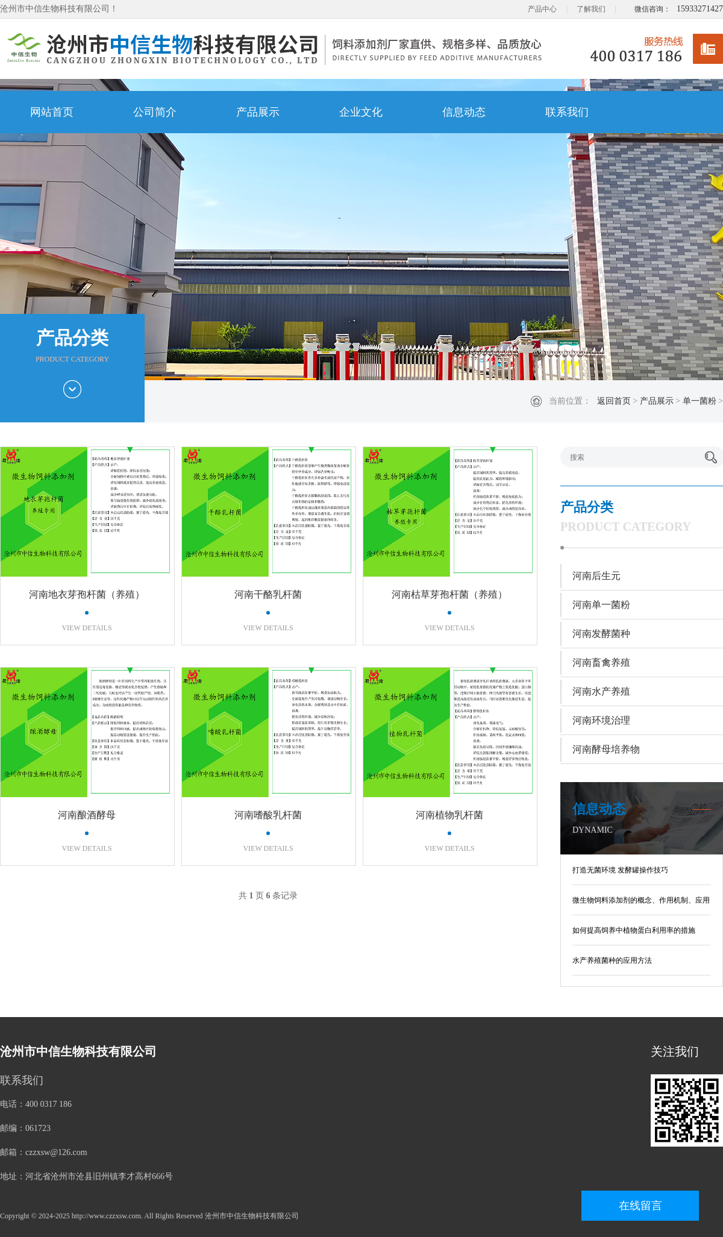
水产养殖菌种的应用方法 (612, 960)
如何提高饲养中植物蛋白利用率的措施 (633, 930)
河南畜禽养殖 (601, 662)
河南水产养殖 (601, 691)
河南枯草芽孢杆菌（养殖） (449, 594)
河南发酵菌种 (601, 633)
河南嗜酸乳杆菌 (268, 815)
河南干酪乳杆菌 (268, 594)
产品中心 (542, 9)
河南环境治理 (601, 720)
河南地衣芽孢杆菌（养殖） (87, 594)
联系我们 (567, 112)
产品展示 (258, 112)
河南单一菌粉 (601, 605)
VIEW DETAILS (86, 628)
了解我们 (591, 9)
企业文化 (361, 112)
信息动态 (464, 112)
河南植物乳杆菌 (449, 815)
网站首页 (52, 112)
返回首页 (614, 401)
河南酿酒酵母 (87, 815)
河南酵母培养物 (606, 749)
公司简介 (155, 112)
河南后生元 (596, 576)
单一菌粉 (699, 401)
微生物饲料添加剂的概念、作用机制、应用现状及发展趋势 (641, 902)
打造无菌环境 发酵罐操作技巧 (620, 870)
